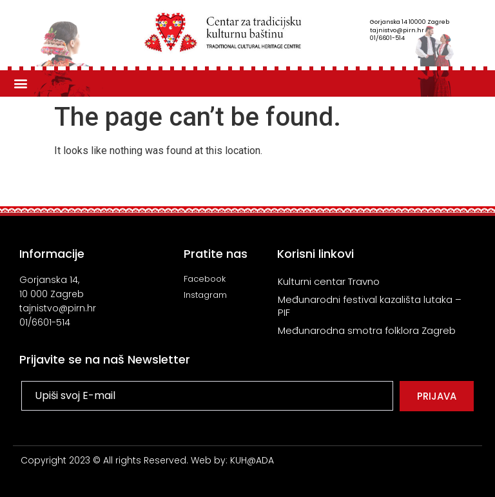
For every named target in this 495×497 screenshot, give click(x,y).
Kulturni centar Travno (329, 281)
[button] (20, 83)
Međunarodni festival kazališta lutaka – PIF (369, 306)
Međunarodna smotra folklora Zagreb (367, 330)
